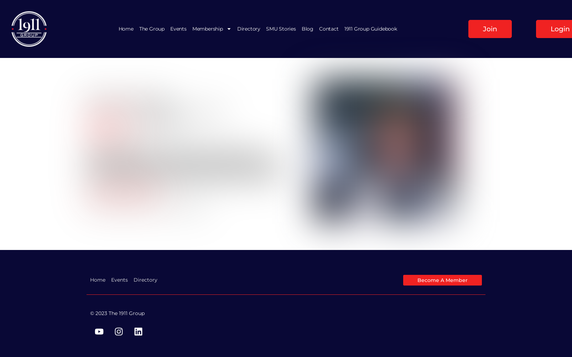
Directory (248, 29)
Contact (329, 29)
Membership (212, 29)
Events (178, 29)
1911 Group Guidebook (370, 29)
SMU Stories (281, 29)
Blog (307, 29)
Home (126, 29)
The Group (152, 29)
